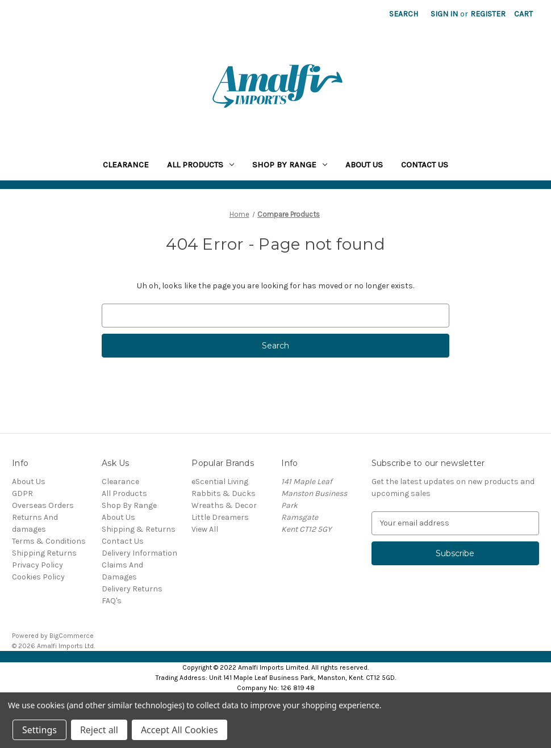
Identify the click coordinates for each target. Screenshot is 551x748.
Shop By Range (289, 164)
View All (204, 529)
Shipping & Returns (139, 529)
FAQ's (112, 601)
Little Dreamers (220, 517)
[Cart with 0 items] (523, 14)
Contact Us (424, 164)
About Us (364, 164)
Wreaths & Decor (224, 505)
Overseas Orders (43, 505)
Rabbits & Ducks (223, 493)
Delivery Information (139, 553)
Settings (39, 730)
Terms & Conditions (49, 541)
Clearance (126, 164)
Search (403, 14)
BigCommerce (71, 636)
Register (488, 14)
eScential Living (219, 481)
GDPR (22, 493)
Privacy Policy (37, 565)
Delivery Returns (132, 589)
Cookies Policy (38, 577)
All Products (200, 164)
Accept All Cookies (179, 730)
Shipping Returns (44, 553)
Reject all (99, 730)
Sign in (444, 14)
